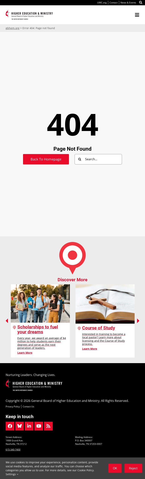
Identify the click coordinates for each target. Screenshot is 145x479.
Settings (12, 474)
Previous (7, 321)
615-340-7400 (13, 449)
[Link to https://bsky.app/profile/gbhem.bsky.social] (19, 426)
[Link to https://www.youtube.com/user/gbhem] (38, 426)
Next (138, 321)
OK (115, 468)
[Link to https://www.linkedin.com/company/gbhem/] (29, 426)
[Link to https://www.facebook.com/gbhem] (10, 426)
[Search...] (98, 159)
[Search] (80, 159)
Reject (133, 468)
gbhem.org (12, 28)
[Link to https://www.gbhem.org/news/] (48, 426)
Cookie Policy (85, 470)
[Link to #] (140, 2)
